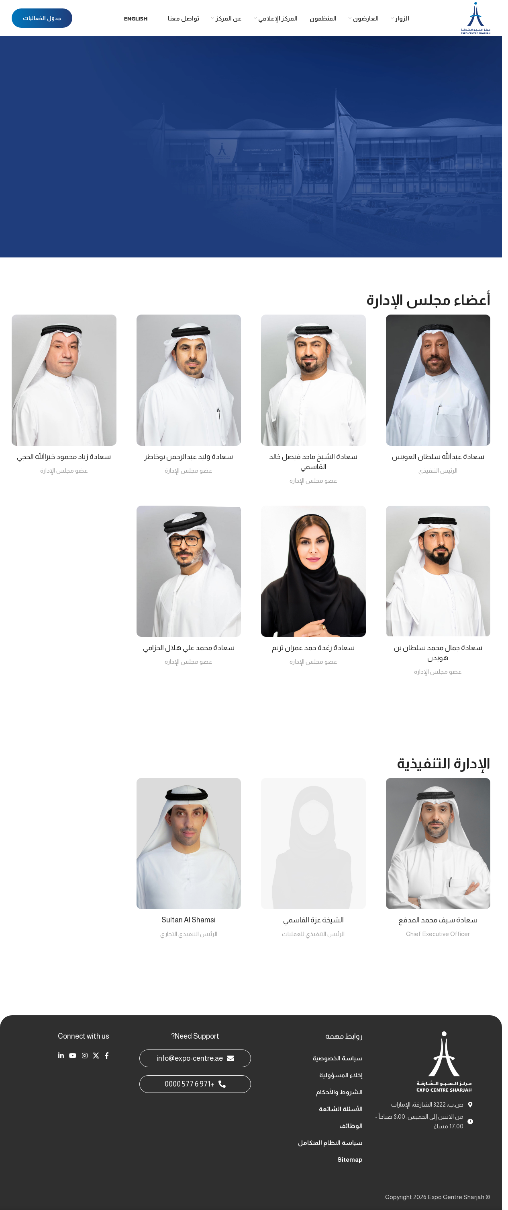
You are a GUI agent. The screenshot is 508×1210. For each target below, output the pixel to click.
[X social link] (96, 1055)
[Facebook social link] (107, 1055)
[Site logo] (475, 17)
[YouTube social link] (73, 1055)
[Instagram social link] (84, 1055)
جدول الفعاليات (42, 18)
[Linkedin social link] (60, 1055)
